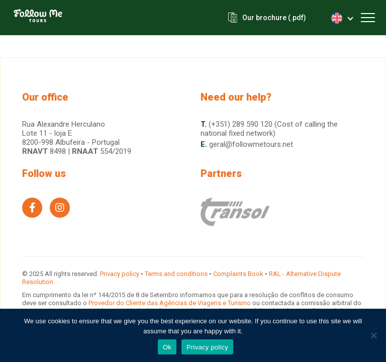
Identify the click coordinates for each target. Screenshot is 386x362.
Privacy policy (119, 274)
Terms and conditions (176, 274)
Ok (167, 347)
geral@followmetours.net (251, 144)
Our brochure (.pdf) (274, 18)
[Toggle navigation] (368, 18)
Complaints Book (238, 274)
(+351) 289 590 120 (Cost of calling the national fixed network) (269, 129)
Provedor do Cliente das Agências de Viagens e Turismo (170, 303)
